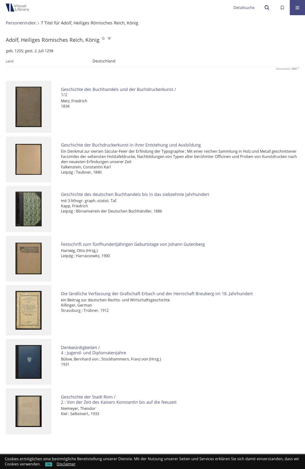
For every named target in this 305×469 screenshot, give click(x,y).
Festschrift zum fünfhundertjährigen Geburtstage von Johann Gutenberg (133, 244)
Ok (49, 464)
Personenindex (21, 23)
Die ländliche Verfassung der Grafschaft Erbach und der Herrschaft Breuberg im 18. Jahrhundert (157, 293)
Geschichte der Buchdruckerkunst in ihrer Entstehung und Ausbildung (131, 145)
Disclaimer (66, 464)
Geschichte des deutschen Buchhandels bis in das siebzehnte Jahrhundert (135, 194)
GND (294, 68)
